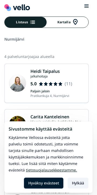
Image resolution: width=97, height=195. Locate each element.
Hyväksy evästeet (43, 183)
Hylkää (78, 183)
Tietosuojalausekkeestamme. (51, 170)
